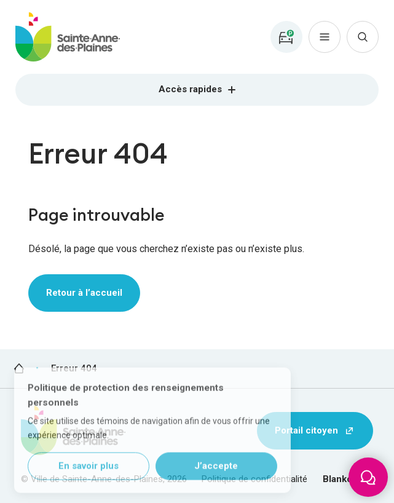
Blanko (337, 479)
